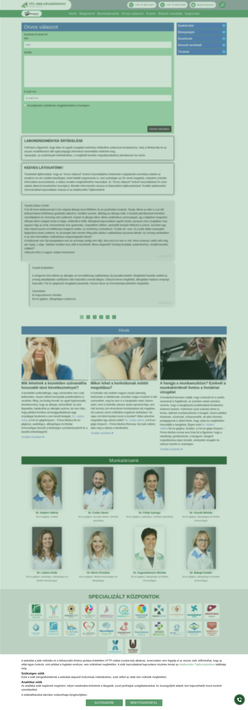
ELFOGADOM (104, 702)
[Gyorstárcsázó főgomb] (239, 699)
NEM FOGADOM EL (143, 702)
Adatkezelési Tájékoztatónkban (197, 664)
